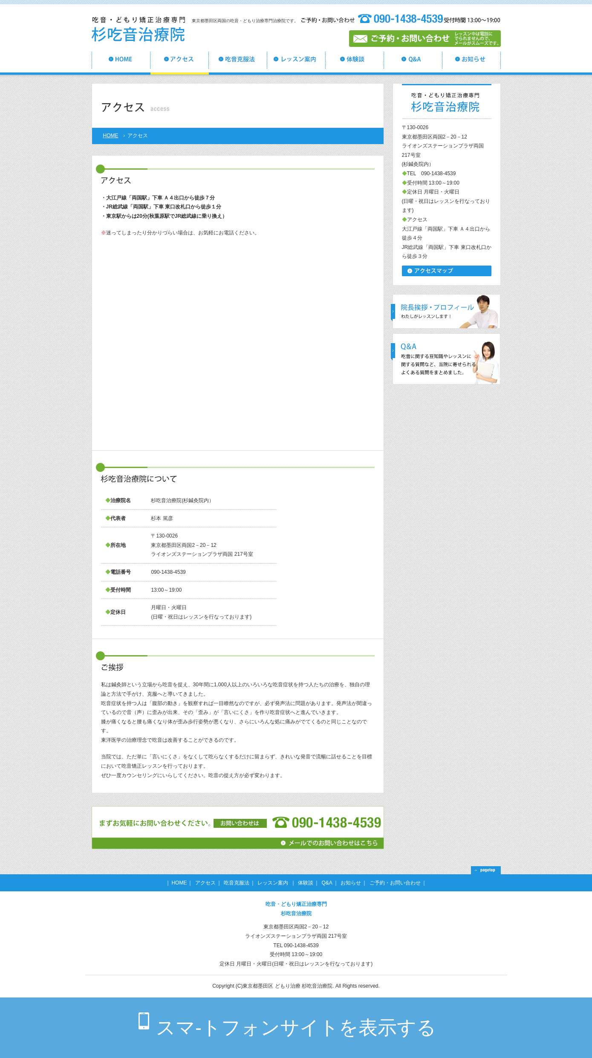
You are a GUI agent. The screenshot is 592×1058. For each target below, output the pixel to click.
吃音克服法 (236, 883)
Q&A (327, 883)
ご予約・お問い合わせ (395, 883)
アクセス (205, 883)
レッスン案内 (273, 883)
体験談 (305, 883)
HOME (110, 136)
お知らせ (351, 883)
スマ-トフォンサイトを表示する (296, 1027)
